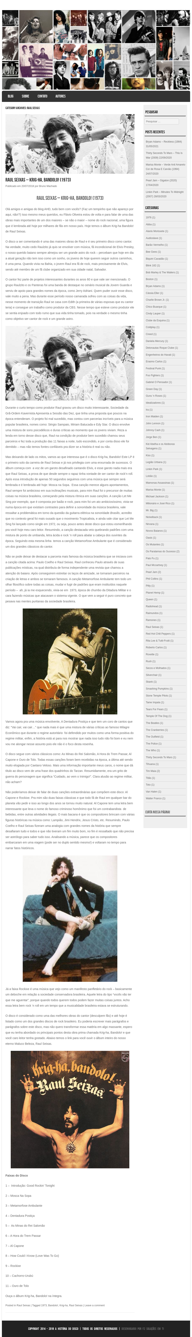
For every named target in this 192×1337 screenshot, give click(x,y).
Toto (148, 784)
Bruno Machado (48, 186)
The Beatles (152, 723)
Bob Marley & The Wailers (160, 272)
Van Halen (151, 791)
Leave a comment (95, 1305)
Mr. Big (150, 510)
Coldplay (151, 327)
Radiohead (152, 606)
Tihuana (150, 764)
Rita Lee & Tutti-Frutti (157, 640)
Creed (149, 334)
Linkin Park (152, 469)
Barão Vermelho (155, 244)
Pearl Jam (151, 572)
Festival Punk (153, 368)
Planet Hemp (153, 592)
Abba (149, 224)
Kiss (148, 455)
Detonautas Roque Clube (160, 347)
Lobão (149, 476)
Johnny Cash (153, 430)
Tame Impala (153, 702)
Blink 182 (151, 265)
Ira (147, 409)
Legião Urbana (154, 462)
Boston (150, 279)
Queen (149, 599)
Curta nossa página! (157, 812)
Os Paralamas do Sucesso (161, 551)
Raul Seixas (23, 1305)
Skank (149, 681)
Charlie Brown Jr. (155, 299)
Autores (61, 96)
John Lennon (153, 423)
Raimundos (152, 613)
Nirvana (150, 524)
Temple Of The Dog (157, 716)
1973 (44, 1305)
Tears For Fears (155, 709)
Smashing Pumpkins (157, 688)
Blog (10, 96)
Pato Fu (150, 558)
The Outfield (152, 736)
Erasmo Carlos (154, 361)
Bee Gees (151, 251)
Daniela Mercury (155, 341)
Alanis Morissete (155, 231)
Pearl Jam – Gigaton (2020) (161, 180)
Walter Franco (154, 798)
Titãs (148, 778)
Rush (149, 661)
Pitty (148, 585)
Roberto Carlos (154, 647)
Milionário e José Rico (158, 503)
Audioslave (152, 238)
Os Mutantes (153, 544)
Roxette (150, 654)
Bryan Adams (153, 286)
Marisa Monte (153, 489)
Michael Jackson (155, 496)
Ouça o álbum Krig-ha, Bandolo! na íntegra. (33, 1296)
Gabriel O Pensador (157, 382)
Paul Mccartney (154, 565)
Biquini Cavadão (155, 258)
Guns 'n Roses (154, 395)
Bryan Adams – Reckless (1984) (164, 141)
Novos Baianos (154, 530)
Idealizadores (153, 402)
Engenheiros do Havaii (158, 354)
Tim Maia (151, 771)
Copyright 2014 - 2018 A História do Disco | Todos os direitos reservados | (74, 1328)
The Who (151, 750)
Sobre (25, 96)
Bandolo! (53, 1305)
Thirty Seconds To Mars (159, 757)
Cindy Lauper (153, 313)
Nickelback (152, 517)
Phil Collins (152, 578)
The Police (152, 743)
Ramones (151, 620)
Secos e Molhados (156, 668)
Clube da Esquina (156, 320)
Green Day (152, 389)
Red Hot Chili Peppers (158, 633)
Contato (42, 96)
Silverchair (152, 675)
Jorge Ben (151, 437)
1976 (148, 217)
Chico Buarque (154, 306)
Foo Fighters (153, 375)
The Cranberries (155, 730)
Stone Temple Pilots (157, 695)
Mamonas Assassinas (158, 482)
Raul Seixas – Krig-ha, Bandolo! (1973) (38, 180)
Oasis (149, 537)
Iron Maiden (152, 416)
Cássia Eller (152, 293)
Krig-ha (64, 1305)
